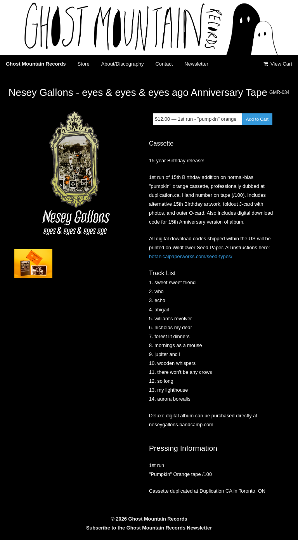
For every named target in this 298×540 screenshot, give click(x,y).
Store (84, 64)
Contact (164, 64)
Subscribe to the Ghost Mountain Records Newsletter (149, 528)
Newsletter (196, 64)
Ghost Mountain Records (36, 64)
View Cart (277, 64)
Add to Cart (257, 119)
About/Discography (122, 64)
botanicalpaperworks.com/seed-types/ (190, 256)
